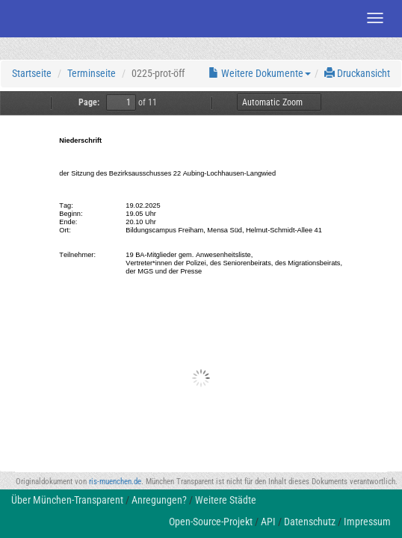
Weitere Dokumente (259, 73)
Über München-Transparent (67, 500)
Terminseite (91, 73)
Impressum (367, 522)
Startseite (32, 73)
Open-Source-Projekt (211, 522)
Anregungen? (159, 500)
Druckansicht (357, 73)
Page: (88, 102)
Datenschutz (309, 522)
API (268, 522)
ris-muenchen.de (115, 481)
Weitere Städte (225, 500)
